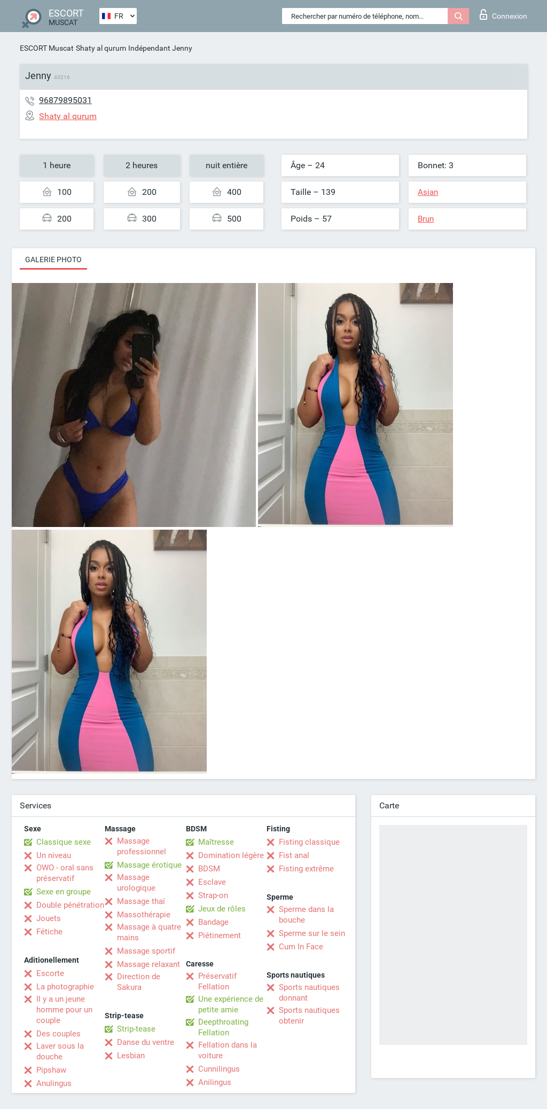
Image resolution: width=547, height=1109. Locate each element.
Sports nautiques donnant (309, 992)
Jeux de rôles (222, 909)
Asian (428, 192)
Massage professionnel (141, 846)
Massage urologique (136, 882)
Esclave (212, 882)
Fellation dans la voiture (227, 1050)
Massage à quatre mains (149, 932)
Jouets (48, 918)
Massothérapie (143, 914)
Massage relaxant (148, 964)
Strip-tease (136, 1029)
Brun (426, 219)
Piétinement (219, 935)
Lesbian (131, 1055)
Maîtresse (216, 842)
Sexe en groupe (63, 891)
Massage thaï (141, 901)
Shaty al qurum (101, 48)
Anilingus (214, 1082)
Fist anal (294, 855)
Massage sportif (146, 951)
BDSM (209, 869)
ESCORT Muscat (47, 48)
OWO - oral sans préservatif (64, 873)
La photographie (65, 987)
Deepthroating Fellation (223, 1027)
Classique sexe (63, 842)
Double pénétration (70, 905)
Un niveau (53, 855)
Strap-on (213, 895)
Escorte (50, 973)
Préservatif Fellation (217, 981)
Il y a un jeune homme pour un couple (64, 1009)
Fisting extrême (306, 869)
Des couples (58, 1034)
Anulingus (54, 1083)
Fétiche (49, 932)
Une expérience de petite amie (230, 1004)
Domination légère (231, 855)
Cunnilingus (219, 1069)
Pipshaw (51, 1070)
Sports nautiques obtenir (309, 1015)
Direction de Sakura (138, 982)
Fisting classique (309, 842)
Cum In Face (301, 946)
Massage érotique (149, 865)
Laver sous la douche (60, 1051)
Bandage (213, 922)
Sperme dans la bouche (306, 914)
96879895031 (65, 100)
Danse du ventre (145, 1042)
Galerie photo (53, 259)
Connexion (503, 14)
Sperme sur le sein (312, 933)
